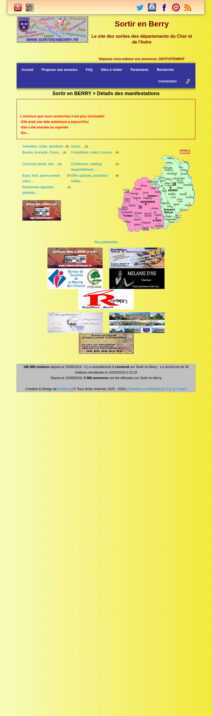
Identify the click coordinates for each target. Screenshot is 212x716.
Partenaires (140, 70)
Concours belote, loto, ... (40, 164)
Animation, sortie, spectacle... (44, 146)
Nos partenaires (106, 242)
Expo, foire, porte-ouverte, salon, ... (41, 178)
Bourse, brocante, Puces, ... (42, 152)
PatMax (63, 389)
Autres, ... (78, 146)
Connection (167, 81)
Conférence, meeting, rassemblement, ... (86, 166)
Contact (181, 389)
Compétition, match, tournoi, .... (91, 155)
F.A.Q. (168, 389)
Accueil (27, 70)
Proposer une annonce (60, 70)
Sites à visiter (111, 70)
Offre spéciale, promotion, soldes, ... (89, 178)
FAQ (89, 70)
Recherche (165, 70)
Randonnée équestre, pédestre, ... (38, 190)
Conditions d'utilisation (144, 389)
